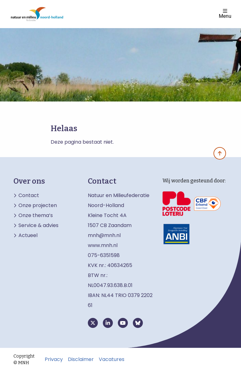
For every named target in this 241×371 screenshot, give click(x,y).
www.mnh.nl (103, 245)
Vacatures (111, 359)
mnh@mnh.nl (104, 235)
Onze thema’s (35, 215)
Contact (28, 195)
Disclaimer (81, 359)
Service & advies (38, 225)
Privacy (54, 359)
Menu (225, 13)
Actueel (28, 235)
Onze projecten (37, 205)
